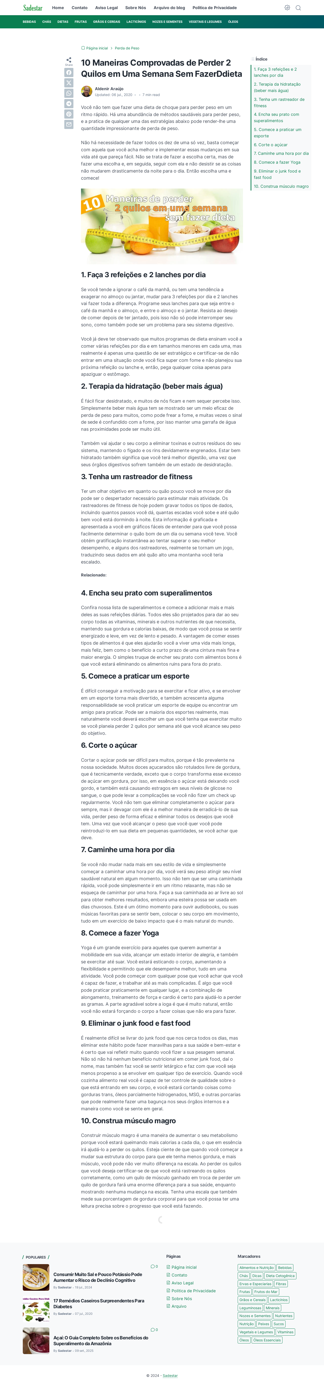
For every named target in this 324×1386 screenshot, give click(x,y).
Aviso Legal (106, 7)
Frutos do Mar (265, 1291)
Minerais (272, 1308)
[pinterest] (68, 114)
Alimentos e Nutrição (256, 1267)
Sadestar (170, 1375)
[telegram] (68, 103)
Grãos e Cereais (252, 1300)
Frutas (244, 1291)
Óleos (244, 1340)
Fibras (281, 1284)
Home (58, 7)
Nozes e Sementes (255, 1316)
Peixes (263, 1324)
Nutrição (246, 1324)
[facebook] (68, 72)
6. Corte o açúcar (271, 144)
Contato (80, 7)
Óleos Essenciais (267, 1340)
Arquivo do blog (169, 7)
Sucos (279, 1324)
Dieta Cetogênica (280, 1275)
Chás (243, 1275)
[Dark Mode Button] (287, 8)
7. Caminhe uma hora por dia (281, 153)
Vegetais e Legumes (256, 1332)
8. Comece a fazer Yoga (277, 162)
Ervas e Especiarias (255, 1284)
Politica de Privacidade (215, 7)
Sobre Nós (135, 7)
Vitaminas (285, 1332)
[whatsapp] (68, 93)
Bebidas (285, 1267)
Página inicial (181, 1267)
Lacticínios (279, 1300)
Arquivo (176, 1306)
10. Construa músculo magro (281, 186)
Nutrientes (283, 1316)
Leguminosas (250, 1308)
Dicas (256, 1275)
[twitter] (68, 82)
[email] (68, 124)
